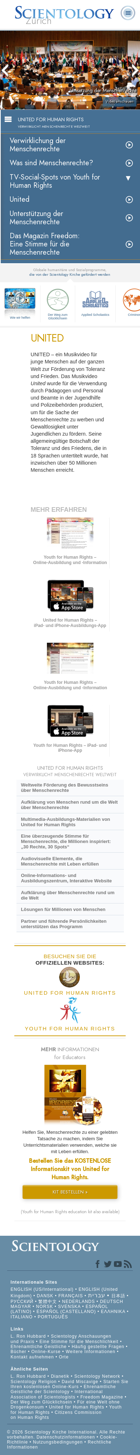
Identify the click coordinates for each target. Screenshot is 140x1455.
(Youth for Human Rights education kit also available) (70, 1212)
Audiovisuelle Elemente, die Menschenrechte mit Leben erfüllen (59, 861)
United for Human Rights (77, 1407)
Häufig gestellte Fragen (98, 1346)
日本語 (118, 1295)
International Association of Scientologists (57, 1394)
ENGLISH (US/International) (42, 1289)
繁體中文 (47, 1301)
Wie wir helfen (20, 317)
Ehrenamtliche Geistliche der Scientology (63, 1389)
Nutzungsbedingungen (58, 1442)
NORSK (44, 1306)
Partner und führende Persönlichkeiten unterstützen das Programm (63, 923)
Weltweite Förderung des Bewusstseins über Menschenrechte (64, 787)
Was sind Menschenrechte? (51, 163)
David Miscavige (80, 1381)
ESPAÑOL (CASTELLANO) (66, 1311)
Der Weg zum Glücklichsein (57, 303)
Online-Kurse (46, 1351)
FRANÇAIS (70, 1295)
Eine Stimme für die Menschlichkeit (79, 1341)
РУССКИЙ (22, 1301)
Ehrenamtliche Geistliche (39, 1346)
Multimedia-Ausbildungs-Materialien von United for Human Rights (65, 822)
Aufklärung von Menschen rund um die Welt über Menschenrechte (69, 804)
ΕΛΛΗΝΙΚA (113, 1311)
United (19, 199)
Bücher (18, 1351)
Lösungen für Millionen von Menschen (63, 909)
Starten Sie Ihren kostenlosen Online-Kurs (70, 1384)
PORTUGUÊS (53, 1316)
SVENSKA (69, 1306)
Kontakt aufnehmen (32, 1357)
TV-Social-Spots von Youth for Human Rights (55, 181)
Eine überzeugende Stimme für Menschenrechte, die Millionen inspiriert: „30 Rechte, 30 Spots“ (66, 841)
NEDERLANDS (78, 1301)
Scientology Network (97, 1376)
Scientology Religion (34, 1381)
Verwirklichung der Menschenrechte (38, 145)
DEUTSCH (111, 1301)
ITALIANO (22, 1316)
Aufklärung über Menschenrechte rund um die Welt (67, 895)
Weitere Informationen (90, 1351)
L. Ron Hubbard (28, 1336)
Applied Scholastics (95, 301)
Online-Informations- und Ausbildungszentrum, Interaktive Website (66, 878)
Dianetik (60, 1376)
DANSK (45, 1295)
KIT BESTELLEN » (70, 1192)
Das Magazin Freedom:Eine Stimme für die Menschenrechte (45, 244)
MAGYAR (21, 1306)
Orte (64, 1357)
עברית (96, 1295)
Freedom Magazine (102, 1397)
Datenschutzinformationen (66, 1437)
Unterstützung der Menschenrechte (36, 218)
